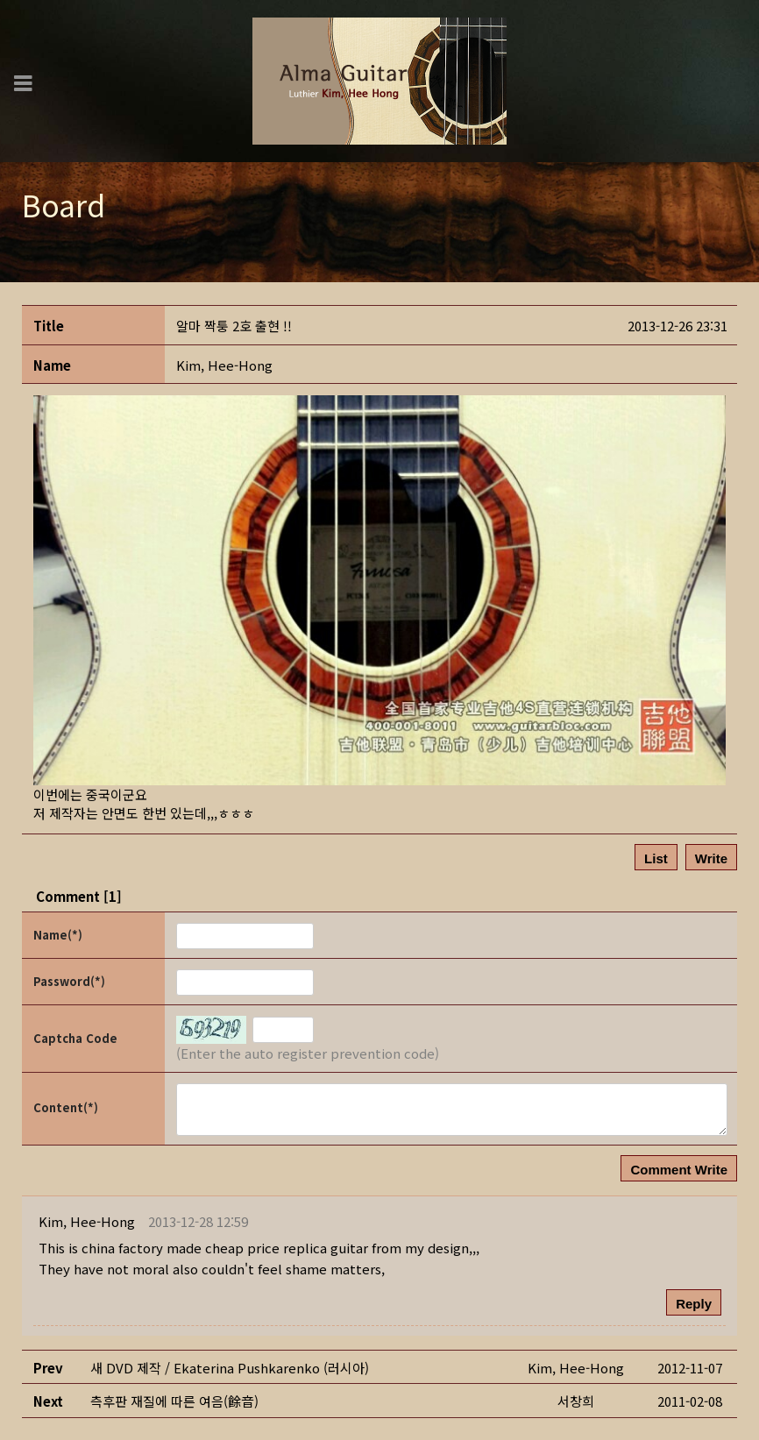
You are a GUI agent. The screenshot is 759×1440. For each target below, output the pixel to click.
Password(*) (69, 981)
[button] (224, 365)
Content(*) (65, 1107)
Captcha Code (75, 1038)
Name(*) (57, 934)
